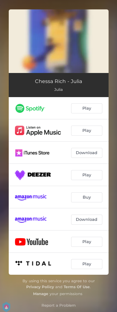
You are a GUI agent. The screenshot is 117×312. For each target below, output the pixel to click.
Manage (40, 293)
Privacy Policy (40, 286)
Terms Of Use (77, 286)
